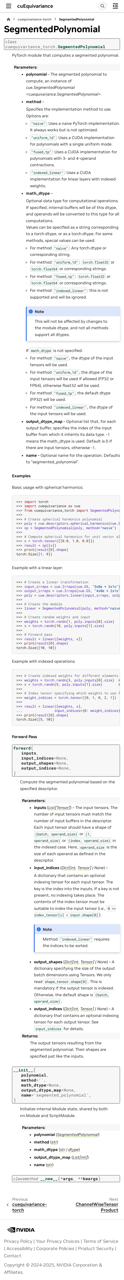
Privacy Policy (18, 1241)
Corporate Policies (55, 1248)
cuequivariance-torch (35, 19)
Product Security (96, 1248)
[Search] (102, 6)
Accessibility (19, 1248)
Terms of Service (100, 1241)
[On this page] (115, 6)
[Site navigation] (8, 6)
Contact (12, 1256)
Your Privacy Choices (58, 1241)
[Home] (8, 19)
